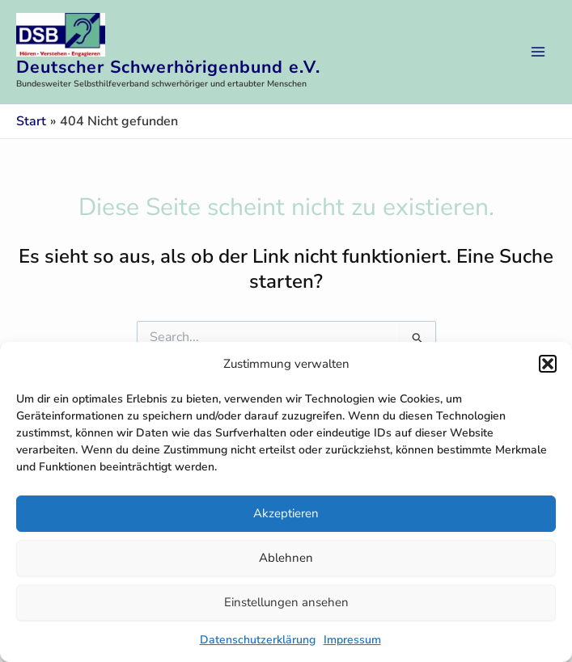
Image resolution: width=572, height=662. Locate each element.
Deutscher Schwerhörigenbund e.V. (168, 67)
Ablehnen (286, 558)
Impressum (352, 639)
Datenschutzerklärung (258, 639)
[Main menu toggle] (538, 52)
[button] (548, 364)
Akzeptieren (286, 513)
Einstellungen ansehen (286, 602)
